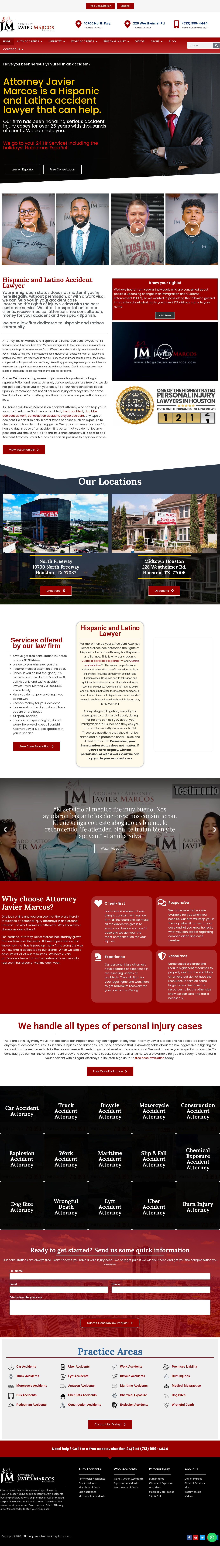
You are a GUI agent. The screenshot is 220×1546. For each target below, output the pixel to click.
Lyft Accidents (78, 1376)
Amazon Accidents (81, 1385)
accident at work (14, 416)
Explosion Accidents (134, 1405)
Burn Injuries (181, 1376)
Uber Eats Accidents (82, 1395)
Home (6, 41)
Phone (116, 1284)
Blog (172, 41)
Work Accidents (84, 41)
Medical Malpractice (186, 1385)
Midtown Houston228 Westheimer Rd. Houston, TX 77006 (164, 567)
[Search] (216, 45)
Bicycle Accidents (132, 1376)
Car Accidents (26, 1366)
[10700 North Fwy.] (78, 24)
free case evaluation (149, 1058)
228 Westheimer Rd (149, 23)
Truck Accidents (27, 1376)
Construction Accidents (84, 1405)
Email (13, 1284)
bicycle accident (72, 416)
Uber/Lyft (57, 41)
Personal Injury (116, 41)
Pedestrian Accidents (31, 1405)
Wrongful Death (183, 1405)
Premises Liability (184, 1366)
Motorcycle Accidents (31, 1385)
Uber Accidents (79, 1366)
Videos (139, 41)
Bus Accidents (26, 1395)
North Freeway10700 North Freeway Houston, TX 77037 (55, 567)
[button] (165, 351)
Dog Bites (179, 1395)
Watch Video (110, 849)
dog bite (91, 411)
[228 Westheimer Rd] (127, 24)
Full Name (16, 1271)
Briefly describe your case (26, 1297)
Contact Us (13, 49)
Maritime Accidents (134, 1385)
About (157, 41)
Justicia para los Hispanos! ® (102, 661)
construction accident (43, 416)
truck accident (73, 411)
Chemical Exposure (133, 1395)
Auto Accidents (29, 41)
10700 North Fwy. (97, 23)
